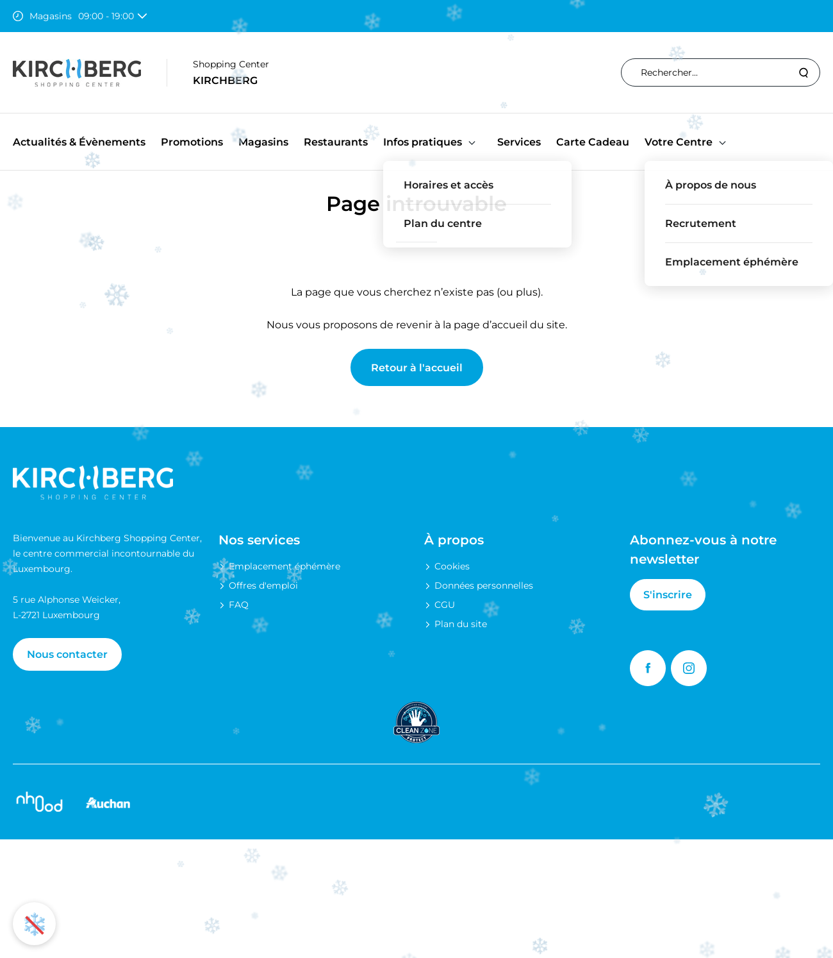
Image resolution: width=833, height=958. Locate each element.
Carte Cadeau (592, 142)
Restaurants (336, 142)
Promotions (192, 142)
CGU (444, 604)
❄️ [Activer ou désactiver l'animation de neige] (34, 924)
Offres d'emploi (263, 585)
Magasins (263, 142)
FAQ (239, 604)
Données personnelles (483, 585)
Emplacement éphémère (284, 566)
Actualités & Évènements (79, 142)
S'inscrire (667, 595)
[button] (472, 142)
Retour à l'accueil (417, 368)
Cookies (452, 566)
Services (519, 142)
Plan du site (460, 624)
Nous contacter (67, 654)
